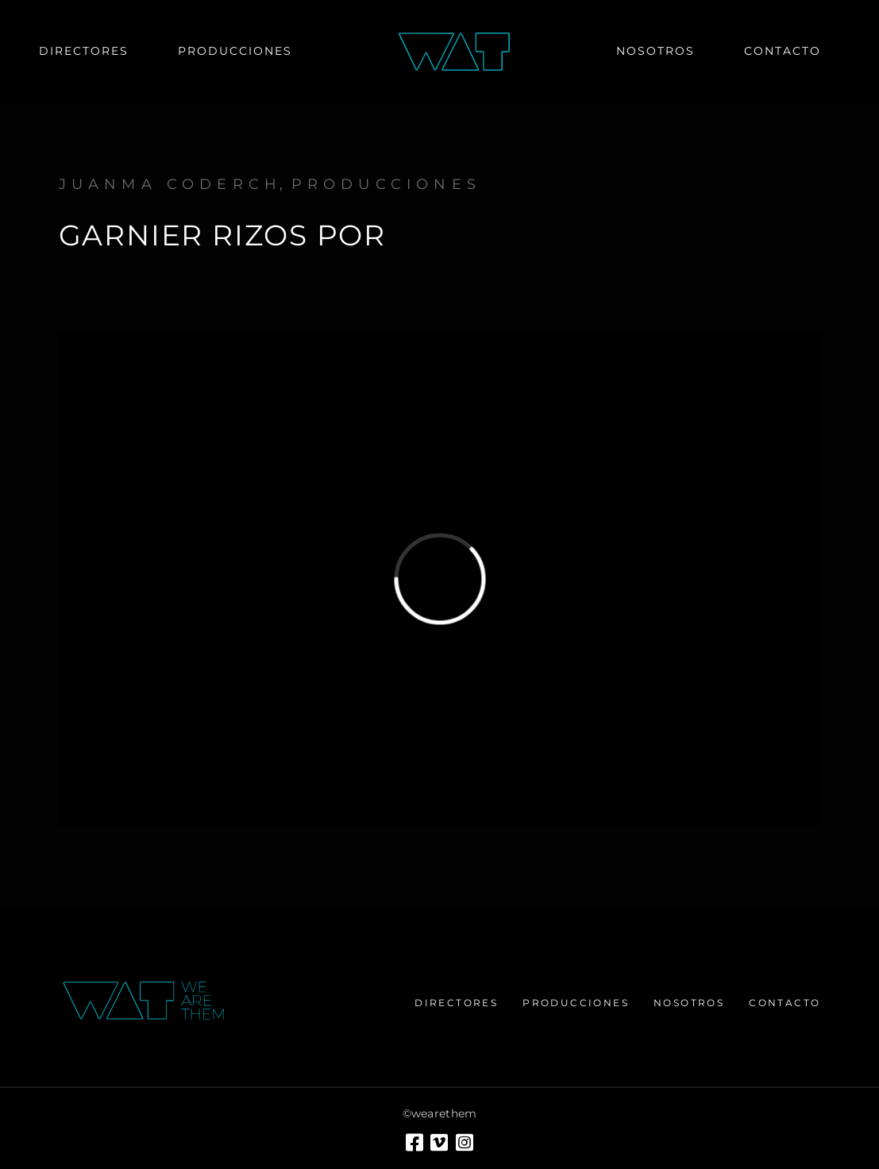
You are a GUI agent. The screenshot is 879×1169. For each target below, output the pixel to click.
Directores (456, 1003)
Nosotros (688, 1003)
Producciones (386, 184)
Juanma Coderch (171, 184)
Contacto (784, 1003)
